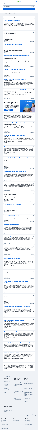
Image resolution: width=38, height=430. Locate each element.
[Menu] (1, 1)
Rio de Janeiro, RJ (7, 381)
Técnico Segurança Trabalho (10, 146)
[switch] (33, 17)
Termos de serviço (28, 423)
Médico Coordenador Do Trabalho (11, 224)
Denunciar (31, 29)
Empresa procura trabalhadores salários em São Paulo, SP (28, 400)
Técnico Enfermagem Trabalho (11, 331)
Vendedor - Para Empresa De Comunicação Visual (15, 69)
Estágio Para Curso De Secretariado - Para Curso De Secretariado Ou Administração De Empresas (15, 320)
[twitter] (33, 415)
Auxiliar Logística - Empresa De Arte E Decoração (14, 122)
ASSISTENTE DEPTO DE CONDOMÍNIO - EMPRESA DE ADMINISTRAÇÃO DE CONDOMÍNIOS (15, 258)
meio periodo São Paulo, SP (28, 387)
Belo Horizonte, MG (7, 382)
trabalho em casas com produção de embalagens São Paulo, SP (18, 382)
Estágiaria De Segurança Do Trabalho (12, 270)
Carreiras (2, 425)
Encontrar (19, 9)
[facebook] (27, 415)
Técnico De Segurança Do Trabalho (11, 215)
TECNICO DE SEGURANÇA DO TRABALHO (13, 352)
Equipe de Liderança (4, 423)
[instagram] (30, 415)
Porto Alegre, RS (6, 380)
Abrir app (35, 1)
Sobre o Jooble (3, 420)
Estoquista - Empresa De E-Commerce (12, 32)
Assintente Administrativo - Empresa (12, 193)
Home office (6, 388)
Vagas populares (27, 420)
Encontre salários (27, 425)
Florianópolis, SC (6, 389)
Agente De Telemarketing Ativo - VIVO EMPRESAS (15, 171)
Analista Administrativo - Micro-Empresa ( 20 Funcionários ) (17, 306)
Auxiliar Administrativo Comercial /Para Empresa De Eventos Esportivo (17, 158)
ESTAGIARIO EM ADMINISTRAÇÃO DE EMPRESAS (14, 135)
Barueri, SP (5, 392)
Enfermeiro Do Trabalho (9, 246)
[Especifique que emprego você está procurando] (19, 4)
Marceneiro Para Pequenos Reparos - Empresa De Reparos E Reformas (17, 56)
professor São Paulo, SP (27, 398)
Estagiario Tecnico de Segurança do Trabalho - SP (15, 295)
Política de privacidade (28, 424)
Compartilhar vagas (16, 420)
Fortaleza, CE (6, 391)
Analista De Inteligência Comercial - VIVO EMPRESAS (15, 89)
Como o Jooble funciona (5, 424)
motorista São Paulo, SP (28, 388)
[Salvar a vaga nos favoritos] (33, 21)
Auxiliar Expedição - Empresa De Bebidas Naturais (15, 79)
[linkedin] (36, 415)
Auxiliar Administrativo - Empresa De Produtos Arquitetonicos (17, 342)
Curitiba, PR (6, 384)
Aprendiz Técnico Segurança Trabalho (12, 204)
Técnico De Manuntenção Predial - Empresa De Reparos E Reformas (16, 282)
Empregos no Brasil (28, 421)
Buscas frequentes (8, 376)
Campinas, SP (6, 385)
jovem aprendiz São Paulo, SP (28, 383)
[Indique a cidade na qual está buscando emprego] (19, 6)
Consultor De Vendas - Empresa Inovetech (13, 44)
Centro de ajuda (3, 421)
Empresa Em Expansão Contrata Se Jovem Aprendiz (15, 113)
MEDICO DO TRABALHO (9, 183)
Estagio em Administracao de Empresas (13, 20)
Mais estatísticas (7, 14)
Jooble (7, 428)
